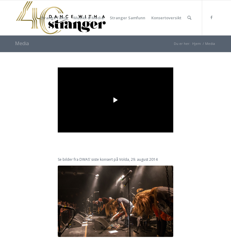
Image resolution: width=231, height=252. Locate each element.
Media (22, 43)
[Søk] (189, 17)
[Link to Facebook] (211, 17)
